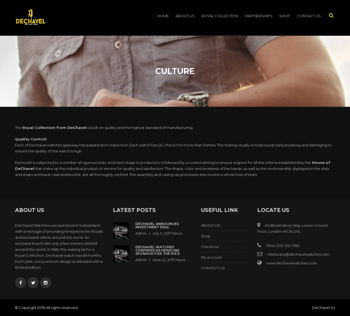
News (177, 233)
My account (211, 257)
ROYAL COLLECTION (220, 16)
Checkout (210, 246)
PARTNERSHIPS (258, 16)
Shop (284, 16)
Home (163, 16)
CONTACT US (309, 16)
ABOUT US (185, 16)
